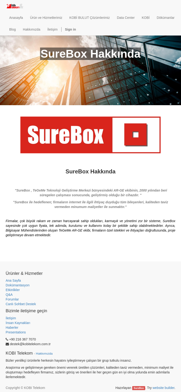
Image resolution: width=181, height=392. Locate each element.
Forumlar (12, 299)
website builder (163, 388)
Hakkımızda (44, 353)
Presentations (16, 332)
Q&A (9, 294)
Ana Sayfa (13, 280)
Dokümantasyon (17, 285)
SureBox (139, 388)
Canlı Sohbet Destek (21, 304)
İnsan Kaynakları (18, 323)
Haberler (12, 327)
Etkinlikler (13, 290)
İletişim (11, 318)
